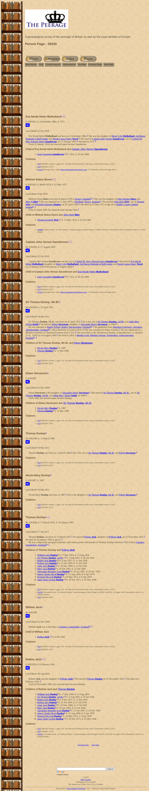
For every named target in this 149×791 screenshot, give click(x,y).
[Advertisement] (86, 92)
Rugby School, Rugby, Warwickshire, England (69, 327)
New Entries (31, 64)
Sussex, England (82, 199)
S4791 (40, 592)
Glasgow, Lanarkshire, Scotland (74, 627)
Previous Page (95, 64)
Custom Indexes (53, 64)
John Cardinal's (72, 788)
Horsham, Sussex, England (87, 201)
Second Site (81, 788)
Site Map (82, 64)
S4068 (40, 230)
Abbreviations (69, 64)
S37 (39, 164)
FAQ (41, 64)
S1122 (40, 169)
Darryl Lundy (85, 779)
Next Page (108, 64)
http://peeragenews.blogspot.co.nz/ (74, 169)
